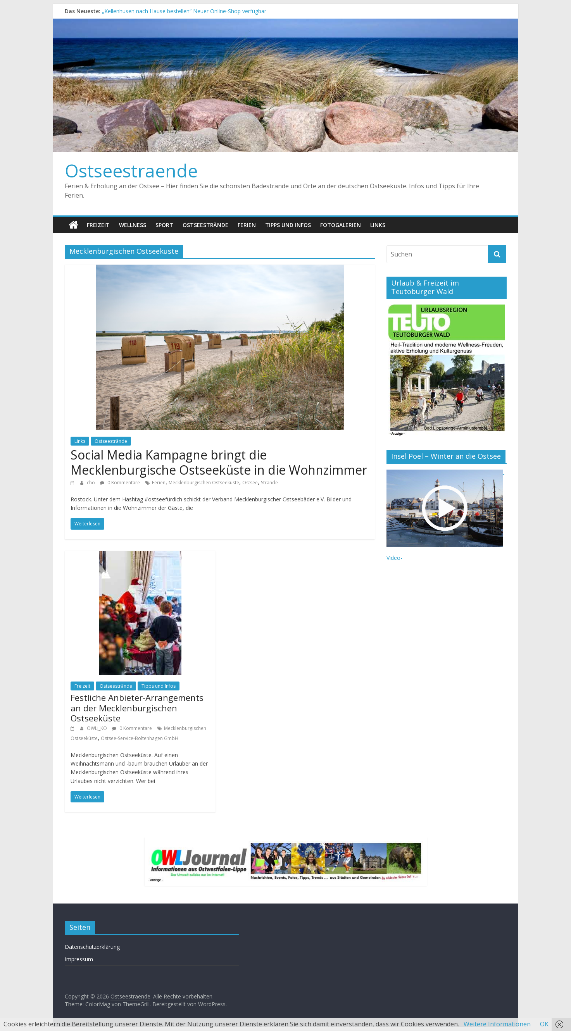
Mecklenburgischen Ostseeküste (204, 482)
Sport (164, 225)
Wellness (132, 225)
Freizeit (98, 225)
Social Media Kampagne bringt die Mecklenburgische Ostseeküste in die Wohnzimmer (219, 462)
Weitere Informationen (497, 1024)
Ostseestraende (131, 170)
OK (544, 1024)
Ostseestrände (205, 225)
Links (377, 225)
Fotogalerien (340, 225)
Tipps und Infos (288, 225)
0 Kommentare (120, 482)
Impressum (79, 959)
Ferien (247, 225)
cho (91, 482)
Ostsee (250, 482)
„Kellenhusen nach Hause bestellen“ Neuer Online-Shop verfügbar (184, 11)
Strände (269, 482)
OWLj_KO (97, 728)
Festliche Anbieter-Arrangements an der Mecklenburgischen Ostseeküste (137, 708)
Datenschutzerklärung (92, 946)
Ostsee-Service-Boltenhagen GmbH (139, 738)
